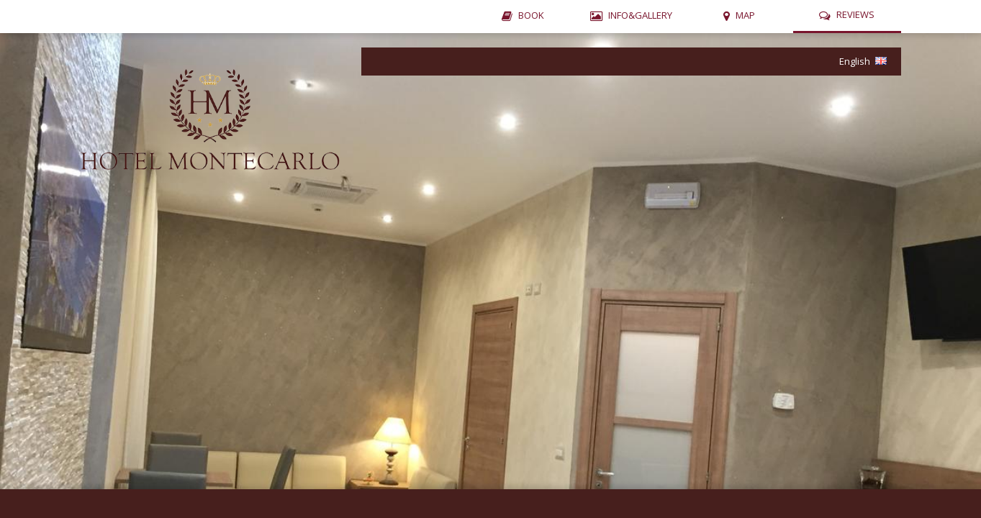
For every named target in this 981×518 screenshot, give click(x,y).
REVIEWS (855, 14)
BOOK (531, 15)
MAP (745, 15)
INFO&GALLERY (640, 15)
